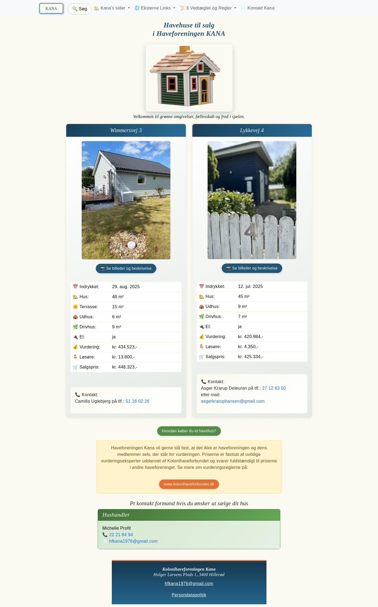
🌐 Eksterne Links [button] (153, 8)
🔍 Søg (79, 9)
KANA (51, 8)
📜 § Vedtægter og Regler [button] (206, 8)
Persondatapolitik (189, 595)
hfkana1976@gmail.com (189, 583)
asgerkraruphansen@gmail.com (233, 401)
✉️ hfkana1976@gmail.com (130, 541)
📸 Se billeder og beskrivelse (126, 268)
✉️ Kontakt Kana (258, 8)
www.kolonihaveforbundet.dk (189, 484)
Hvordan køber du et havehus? (189, 431)
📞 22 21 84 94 (117, 534)
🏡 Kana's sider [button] (110, 8)
